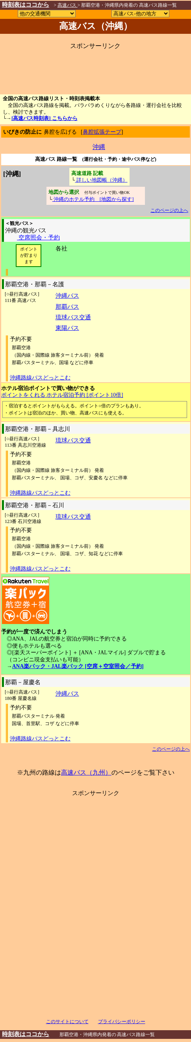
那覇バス (67, 306)
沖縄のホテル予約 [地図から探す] (93, 199)
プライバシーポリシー (121, 1021)
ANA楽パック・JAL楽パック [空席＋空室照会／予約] (78, 666)
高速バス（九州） (86, 772)
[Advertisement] (95, 68)
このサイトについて (67, 1021)
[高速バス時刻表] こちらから (44, 118)
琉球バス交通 (73, 317)
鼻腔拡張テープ (102, 132)
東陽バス (67, 327)
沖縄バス (67, 295)
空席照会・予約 (38, 237)
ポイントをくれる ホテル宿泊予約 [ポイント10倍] (62, 395)
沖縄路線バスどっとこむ (40, 378)
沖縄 (99, 147)
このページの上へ (169, 210)
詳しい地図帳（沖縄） (101, 180)
